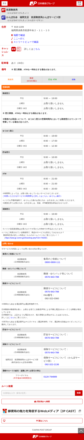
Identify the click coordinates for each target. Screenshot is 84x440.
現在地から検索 (43, 401)
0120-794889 (50, 376)
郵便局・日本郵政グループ (42, 3)
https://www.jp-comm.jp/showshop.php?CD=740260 (26, 238)
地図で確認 (19, 35)
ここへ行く (19, 38)
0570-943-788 (52, 277)
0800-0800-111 (52, 262)
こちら (36, 48)
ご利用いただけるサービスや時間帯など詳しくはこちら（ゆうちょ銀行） (32, 196)
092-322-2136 (52, 364)
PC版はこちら (42, 421)
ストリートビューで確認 (26, 42)
